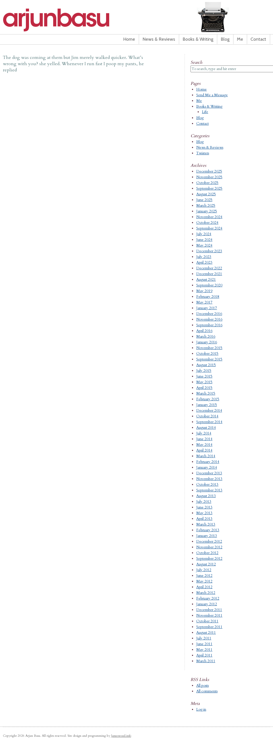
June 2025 (204, 199)
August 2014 (206, 427)
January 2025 (206, 211)
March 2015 (205, 393)
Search (196, 62)
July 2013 (203, 501)
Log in (201, 709)
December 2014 (209, 410)
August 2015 (206, 365)
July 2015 (203, 370)
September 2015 (209, 359)
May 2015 (204, 382)
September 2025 (209, 188)
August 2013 (206, 495)
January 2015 (206, 404)
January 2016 (206, 342)
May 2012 (204, 581)
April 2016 (204, 330)
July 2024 (203, 234)
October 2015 (207, 353)
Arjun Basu (74, 20)
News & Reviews (158, 39)
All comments (207, 691)
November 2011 (209, 615)
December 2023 (209, 251)
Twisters (202, 153)
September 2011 (209, 626)
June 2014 (204, 439)
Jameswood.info (121, 736)
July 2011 (203, 638)
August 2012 (206, 564)
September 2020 (209, 285)
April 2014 (204, 450)
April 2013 (204, 518)
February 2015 (207, 399)
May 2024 (204, 245)
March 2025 (205, 205)
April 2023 (204, 262)
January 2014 (206, 467)
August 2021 (206, 279)
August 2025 (206, 194)
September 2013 (209, 490)
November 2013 (209, 478)
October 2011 (207, 621)
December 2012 (209, 541)
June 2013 (204, 507)
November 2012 (209, 547)
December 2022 (209, 268)
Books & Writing (198, 39)
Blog (225, 39)
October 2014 (207, 416)
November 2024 (209, 216)
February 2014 (207, 461)
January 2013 (206, 535)
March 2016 (205, 336)
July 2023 (203, 256)
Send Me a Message (212, 95)
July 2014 (203, 433)
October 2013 (207, 484)
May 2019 (204, 291)
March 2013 (205, 524)
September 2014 (209, 421)
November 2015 (209, 347)
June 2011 (204, 644)
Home (129, 39)
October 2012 (207, 552)
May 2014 (204, 444)
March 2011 (205, 661)
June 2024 (204, 239)
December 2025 (209, 171)
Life (205, 111)
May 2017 (204, 302)
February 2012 (207, 598)
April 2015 (204, 387)
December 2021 (209, 273)
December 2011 (209, 609)
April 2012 (204, 587)
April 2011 (204, 655)
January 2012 (206, 604)
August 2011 (206, 632)
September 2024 (209, 228)
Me (240, 39)
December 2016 (209, 313)
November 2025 (209, 177)
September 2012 (209, 558)
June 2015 (204, 376)
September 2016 (209, 325)
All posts (202, 685)
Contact (258, 39)
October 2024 (207, 222)
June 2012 (204, 575)
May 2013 (204, 513)
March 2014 (205, 456)
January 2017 (206, 308)
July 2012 (203, 570)
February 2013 (207, 530)
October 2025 (207, 182)
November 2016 (209, 319)
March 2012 (205, 592)
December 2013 (209, 473)
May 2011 (204, 649)
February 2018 (207, 296)
